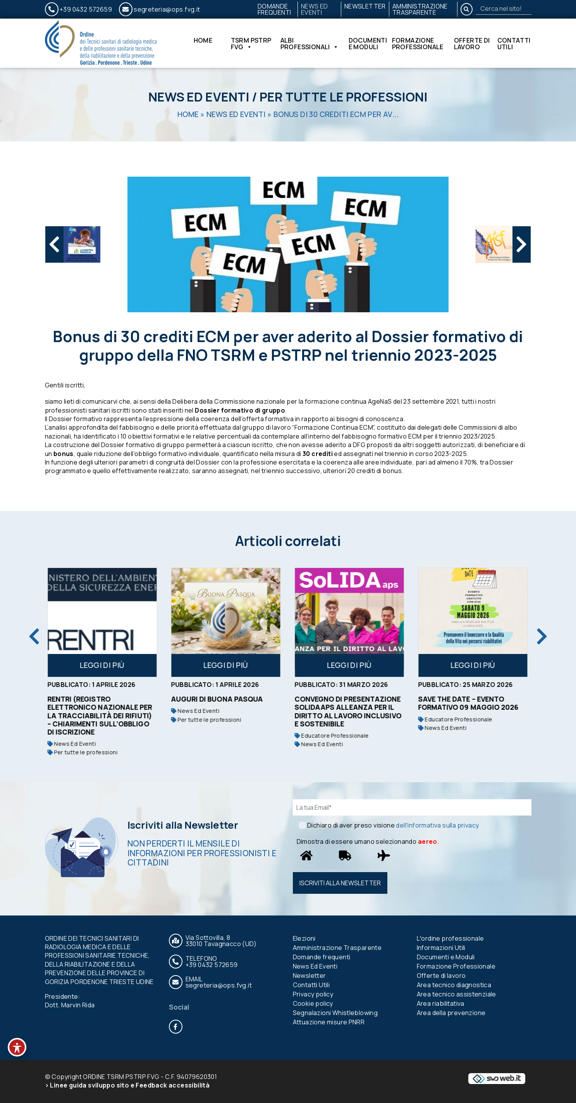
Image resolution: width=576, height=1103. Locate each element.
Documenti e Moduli (368, 43)
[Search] (503, 8)
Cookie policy (313, 1003)
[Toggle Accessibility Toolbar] (17, 1047)
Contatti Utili (514, 43)
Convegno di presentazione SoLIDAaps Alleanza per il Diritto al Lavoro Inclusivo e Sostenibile (348, 711)
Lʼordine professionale (450, 938)
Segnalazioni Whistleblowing (335, 1012)
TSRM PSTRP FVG (251, 43)
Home (203, 41)
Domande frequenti (274, 9)
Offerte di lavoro (472, 43)
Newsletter (365, 6)
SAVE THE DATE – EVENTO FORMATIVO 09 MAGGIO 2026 (469, 703)
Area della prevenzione (451, 1012)
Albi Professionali (309, 43)
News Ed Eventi (314, 9)
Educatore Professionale (332, 735)
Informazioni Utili (441, 947)
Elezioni (304, 938)
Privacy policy (313, 994)
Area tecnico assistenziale (456, 994)
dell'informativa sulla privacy (437, 825)
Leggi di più (102, 665)
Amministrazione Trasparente (420, 9)
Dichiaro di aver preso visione (393, 825)
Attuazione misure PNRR (329, 1022)
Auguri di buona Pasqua (218, 699)
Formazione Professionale (418, 43)
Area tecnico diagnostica (454, 985)
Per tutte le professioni (344, 96)
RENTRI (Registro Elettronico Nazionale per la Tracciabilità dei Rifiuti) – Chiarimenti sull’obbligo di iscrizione (100, 715)
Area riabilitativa (440, 1003)
